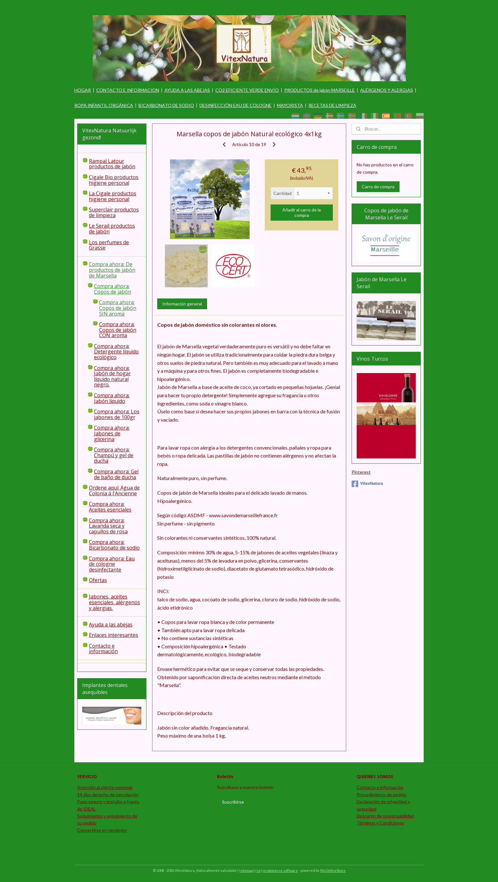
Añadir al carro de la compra (301, 212)
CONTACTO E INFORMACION (127, 90)
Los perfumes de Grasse (109, 245)
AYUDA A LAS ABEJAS (187, 90)
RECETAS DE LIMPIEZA (332, 105)
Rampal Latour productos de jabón (112, 163)
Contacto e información (103, 648)
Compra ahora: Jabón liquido (112, 398)
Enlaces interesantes (113, 634)
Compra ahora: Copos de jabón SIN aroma (117, 308)
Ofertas (98, 580)
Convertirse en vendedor (102, 830)
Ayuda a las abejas (110, 624)
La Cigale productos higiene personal (112, 196)
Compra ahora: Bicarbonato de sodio (114, 544)
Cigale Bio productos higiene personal (113, 180)
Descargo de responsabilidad (385, 816)
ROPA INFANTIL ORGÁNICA (103, 105)
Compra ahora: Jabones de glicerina (112, 433)
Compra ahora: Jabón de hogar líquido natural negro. (112, 376)
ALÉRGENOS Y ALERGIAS (386, 90)
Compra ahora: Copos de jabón (112, 289)
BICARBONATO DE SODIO (166, 105)
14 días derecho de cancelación (108, 794)
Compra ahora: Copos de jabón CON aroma (117, 330)
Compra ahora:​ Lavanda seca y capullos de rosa (108, 526)
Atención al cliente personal (104, 787)
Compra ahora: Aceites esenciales (110, 506)
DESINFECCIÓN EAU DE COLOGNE (235, 105)
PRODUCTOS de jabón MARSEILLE (319, 90)
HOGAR (82, 90)
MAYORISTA (290, 105)
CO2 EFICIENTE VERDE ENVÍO (247, 90)
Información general (182, 303)
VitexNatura (367, 484)
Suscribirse (233, 802)
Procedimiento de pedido (382, 794)
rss (258, 870)
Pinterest (361, 472)
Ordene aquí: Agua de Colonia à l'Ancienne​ (114, 490)
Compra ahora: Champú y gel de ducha (113, 455)
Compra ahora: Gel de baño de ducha (116, 474)
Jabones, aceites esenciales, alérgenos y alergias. (114, 602)
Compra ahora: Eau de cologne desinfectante (112, 564)
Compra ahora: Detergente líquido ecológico (116, 352)
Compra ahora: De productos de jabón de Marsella (112, 270)
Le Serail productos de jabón (112, 228)
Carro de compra (378, 186)
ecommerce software (280, 870)
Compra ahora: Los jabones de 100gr (116, 414)
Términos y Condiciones (380, 822)
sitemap (246, 870)
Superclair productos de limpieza (114, 212)
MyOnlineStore (333, 870)
